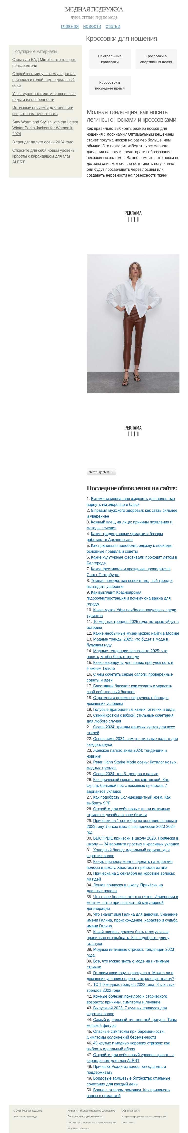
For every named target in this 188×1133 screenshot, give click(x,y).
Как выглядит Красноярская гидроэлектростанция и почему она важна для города (129, 598)
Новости (92, 26)
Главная (70, 26)
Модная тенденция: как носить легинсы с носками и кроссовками (131, 115)
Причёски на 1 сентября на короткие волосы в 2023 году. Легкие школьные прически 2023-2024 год (132, 826)
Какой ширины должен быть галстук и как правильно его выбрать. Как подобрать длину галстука (128, 938)
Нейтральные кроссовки (109, 59)
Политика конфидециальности (85, 1116)
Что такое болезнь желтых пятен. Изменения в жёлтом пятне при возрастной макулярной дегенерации (132, 903)
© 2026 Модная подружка (28, 1110)
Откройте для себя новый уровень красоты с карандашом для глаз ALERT (43, 156)
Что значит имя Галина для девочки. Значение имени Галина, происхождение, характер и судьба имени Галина (132, 920)
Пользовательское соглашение (97, 1110)
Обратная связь (131, 1110)
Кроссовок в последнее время (110, 85)
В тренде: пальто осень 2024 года (42, 142)
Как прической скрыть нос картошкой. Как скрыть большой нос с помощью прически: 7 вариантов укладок (128, 785)
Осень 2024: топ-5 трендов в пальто (125, 774)
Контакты (73, 1110)
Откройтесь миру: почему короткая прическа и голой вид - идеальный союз (44, 80)
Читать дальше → (101, 472)
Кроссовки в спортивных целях (156, 59)
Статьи (113, 26)
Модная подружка (94, 9)
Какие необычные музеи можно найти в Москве (136, 633)
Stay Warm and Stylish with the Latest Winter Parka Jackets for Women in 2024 (45, 128)
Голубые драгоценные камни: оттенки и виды (134, 709)
